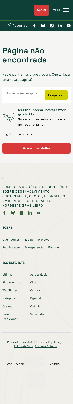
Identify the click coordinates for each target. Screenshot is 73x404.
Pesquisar (18, 25)
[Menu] (59, 10)
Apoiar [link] (41, 10)
